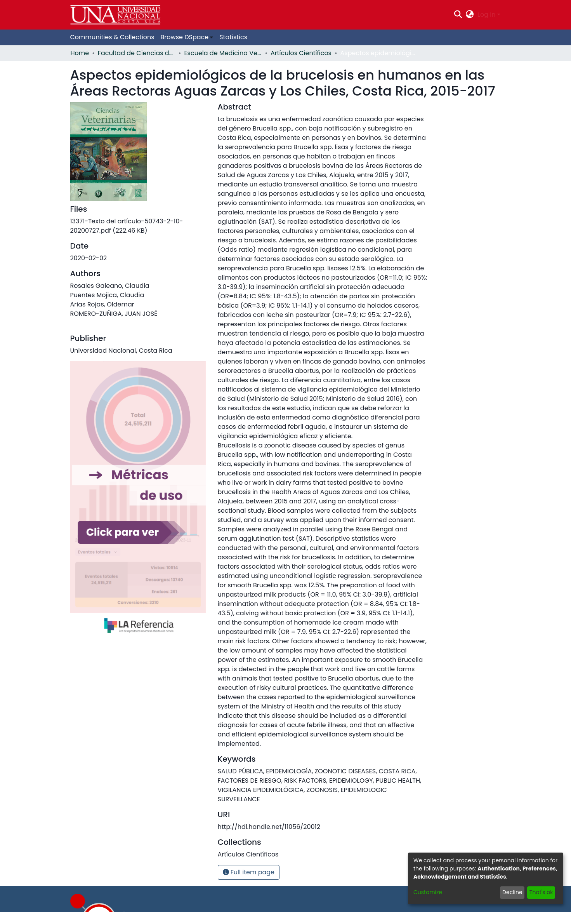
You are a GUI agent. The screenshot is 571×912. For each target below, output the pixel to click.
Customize (427, 892)
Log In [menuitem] (486, 14)
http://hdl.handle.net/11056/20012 (269, 826)
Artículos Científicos (301, 53)
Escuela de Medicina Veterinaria (223, 53)
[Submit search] (458, 14)
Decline (512, 892)
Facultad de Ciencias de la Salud (136, 53)
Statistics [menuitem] (233, 37)
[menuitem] (470, 14)
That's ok (541, 892)
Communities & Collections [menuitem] (112, 37)
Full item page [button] (249, 872)
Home (80, 53)
